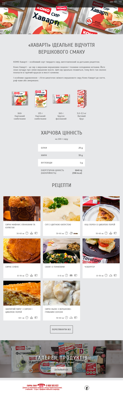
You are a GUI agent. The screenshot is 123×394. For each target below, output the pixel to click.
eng (120, 2)
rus (115, 2)
